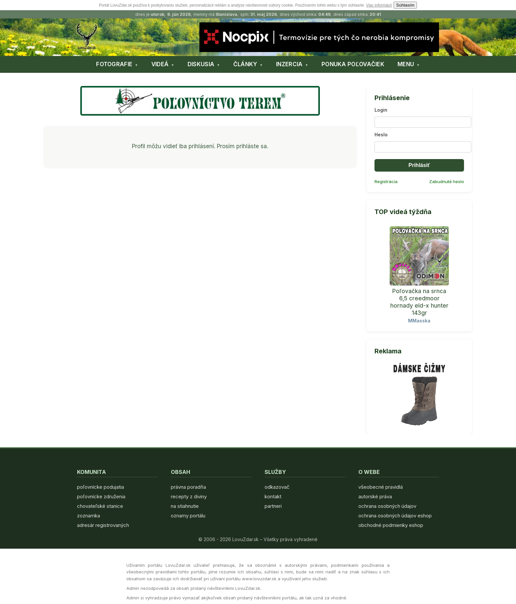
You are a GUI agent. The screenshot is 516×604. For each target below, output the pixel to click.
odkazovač (277, 487)
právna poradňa (188, 487)
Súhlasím (405, 5)
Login (380, 110)
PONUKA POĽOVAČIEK (353, 64)
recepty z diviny (189, 496)
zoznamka (88, 515)
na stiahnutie (185, 506)
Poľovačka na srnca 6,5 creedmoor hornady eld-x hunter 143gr (419, 302)
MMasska (419, 320)
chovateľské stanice (100, 506)
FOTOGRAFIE (114, 64)
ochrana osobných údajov (387, 506)
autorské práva (375, 496)
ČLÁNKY (245, 64)
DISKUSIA (201, 64)
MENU (406, 64)
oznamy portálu (188, 515)
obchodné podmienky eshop (390, 525)
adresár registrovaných (103, 525)
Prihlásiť (419, 165)
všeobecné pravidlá (380, 487)
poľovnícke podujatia (100, 487)
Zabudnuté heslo (446, 181)
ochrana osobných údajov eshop (395, 515)
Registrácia (386, 181)
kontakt (273, 496)
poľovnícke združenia (101, 496)
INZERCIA (289, 64)
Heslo (381, 134)
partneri (273, 506)
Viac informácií (379, 5)
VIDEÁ (160, 64)
